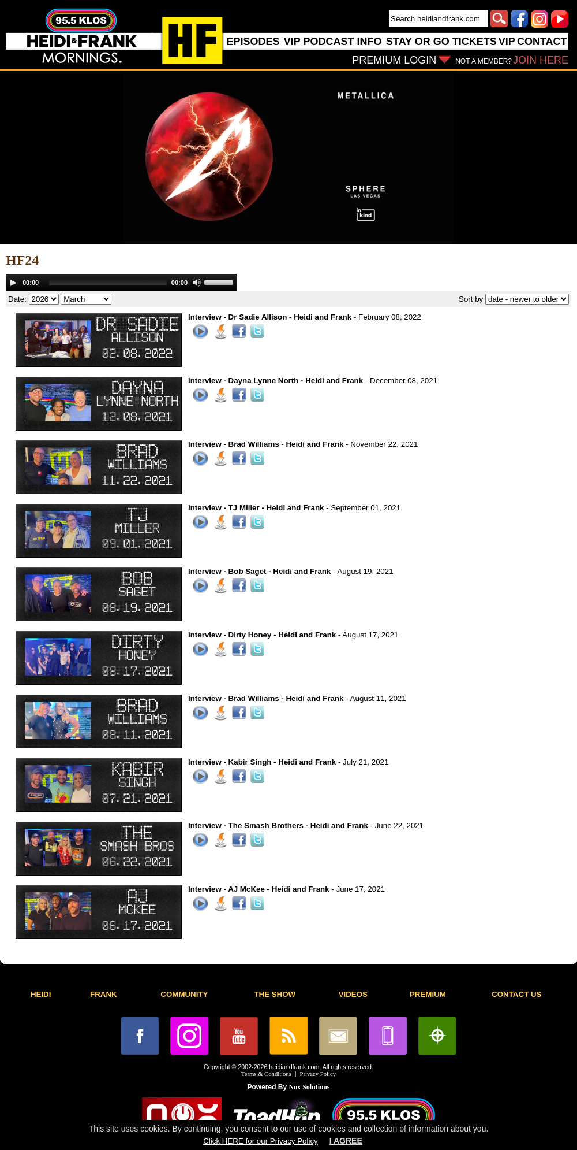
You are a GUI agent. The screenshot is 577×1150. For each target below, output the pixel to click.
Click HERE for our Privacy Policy (260, 1141)
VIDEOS (353, 994)
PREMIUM (428, 994)
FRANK (103, 994)
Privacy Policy (318, 1074)
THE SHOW (274, 994)
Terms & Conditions (266, 1074)
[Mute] (196, 282)
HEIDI (41, 994)
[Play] (13, 282)
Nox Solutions (309, 1087)
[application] (121, 282)
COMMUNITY (184, 994)
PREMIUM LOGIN (394, 60)
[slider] (108, 282)
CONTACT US (516, 994)
